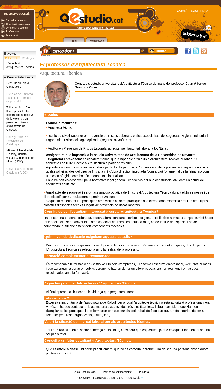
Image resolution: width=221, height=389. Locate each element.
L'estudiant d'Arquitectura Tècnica (20, 65)
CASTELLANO (200, 10)
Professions (12, 31)
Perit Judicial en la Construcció (17, 84)
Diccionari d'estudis (17, 28)
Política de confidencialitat (117, 372)
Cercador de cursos (17, 20)
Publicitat (144, 372)
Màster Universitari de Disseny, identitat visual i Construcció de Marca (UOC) (20, 156)
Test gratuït (12, 35)
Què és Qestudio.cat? (84, 372)
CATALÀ (182, 10)
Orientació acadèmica (18, 24)
